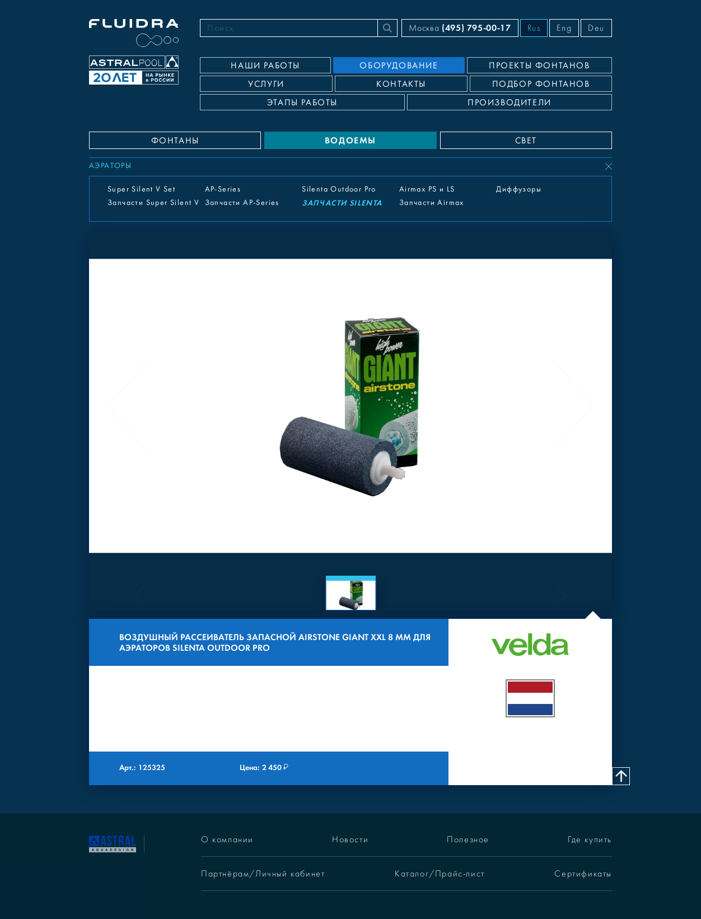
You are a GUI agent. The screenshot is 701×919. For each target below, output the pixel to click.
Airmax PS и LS (427, 189)
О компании (227, 839)
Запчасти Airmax (431, 202)
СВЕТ (526, 141)
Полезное (468, 839)
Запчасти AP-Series (242, 202)
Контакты (401, 84)
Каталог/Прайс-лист (440, 874)
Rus (534, 28)
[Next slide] (573, 406)
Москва (460, 27)
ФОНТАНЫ (175, 141)
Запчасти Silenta (342, 203)
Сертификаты (583, 874)
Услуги (266, 84)
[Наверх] (621, 776)
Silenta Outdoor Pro (339, 189)
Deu (596, 28)
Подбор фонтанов (541, 84)
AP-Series (223, 189)
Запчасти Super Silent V (153, 202)
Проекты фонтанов (539, 65)
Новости (350, 839)
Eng (564, 28)
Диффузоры (518, 189)
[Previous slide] (128, 406)
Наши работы (265, 65)
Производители (510, 102)
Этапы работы (302, 102)
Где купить (590, 839)
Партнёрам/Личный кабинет (263, 874)
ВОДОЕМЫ (350, 140)
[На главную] (112, 843)
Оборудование (398, 65)
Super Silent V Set (141, 189)
